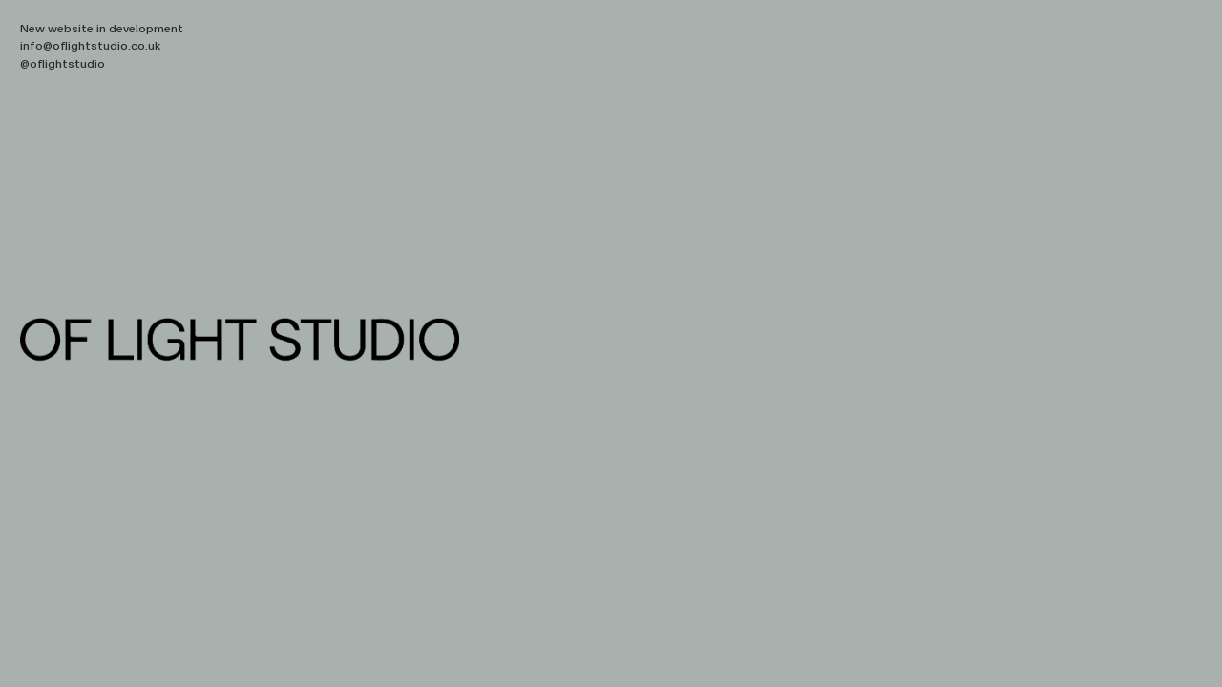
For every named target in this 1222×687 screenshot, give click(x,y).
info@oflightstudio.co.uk (90, 45)
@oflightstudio (62, 64)
